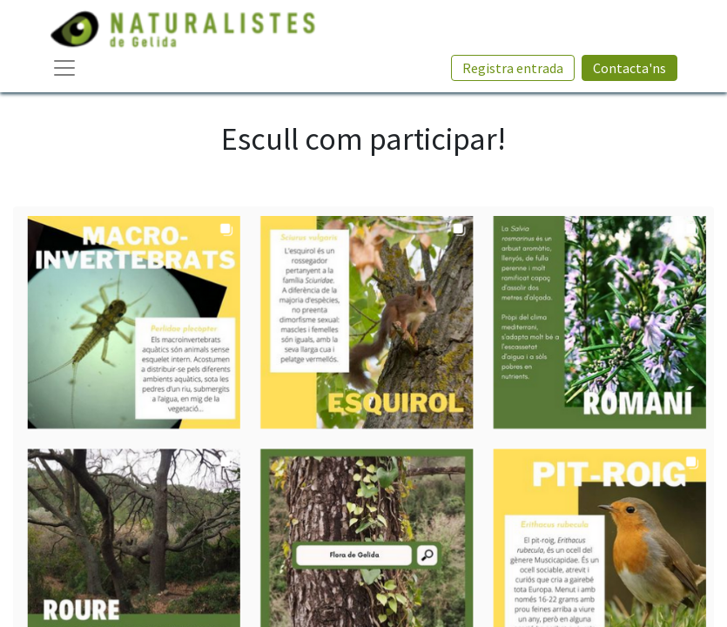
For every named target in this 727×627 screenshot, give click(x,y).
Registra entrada (512, 68)
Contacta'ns (629, 68)
